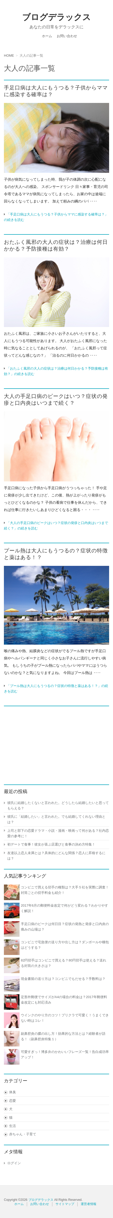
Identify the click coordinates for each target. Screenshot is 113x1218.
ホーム (47, 36)
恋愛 (12, 1101)
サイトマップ (64, 1204)
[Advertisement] (56, 742)
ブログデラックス (56, 17)
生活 (12, 1126)
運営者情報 (88, 1204)
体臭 (12, 1092)
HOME (9, 55)
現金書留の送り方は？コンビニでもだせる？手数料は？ (63, 979)
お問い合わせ (67, 36)
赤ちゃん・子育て (22, 1134)
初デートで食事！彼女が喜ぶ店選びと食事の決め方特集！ (51, 844)
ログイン (14, 1163)
